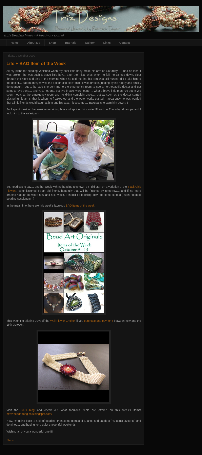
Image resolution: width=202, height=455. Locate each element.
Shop (52, 42)
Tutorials (70, 42)
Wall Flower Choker (62, 320)
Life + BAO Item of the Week (36, 63)
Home (15, 42)
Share (10, 440)
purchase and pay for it (98, 320)
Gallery (90, 42)
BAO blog (28, 410)
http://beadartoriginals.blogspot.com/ (29, 414)
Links (107, 42)
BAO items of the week (80, 205)
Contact (124, 42)
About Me (33, 42)
